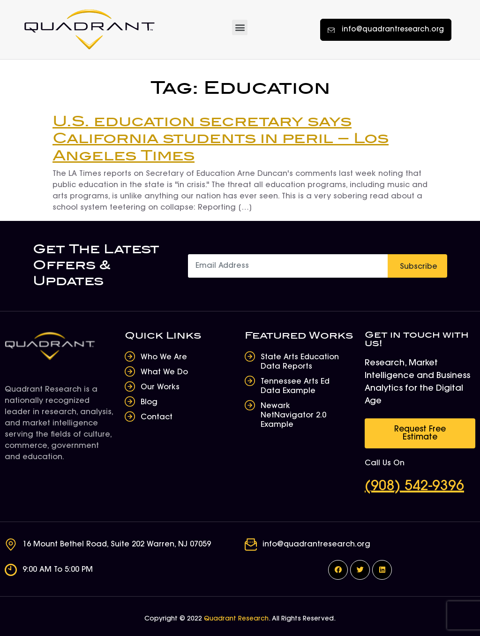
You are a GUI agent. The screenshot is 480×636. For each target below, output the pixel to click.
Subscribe (418, 267)
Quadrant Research (236, 619)
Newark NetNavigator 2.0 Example (293, 415)
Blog (149, 402)
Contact (156, 417)
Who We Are (164, 357)
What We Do (164, 372)
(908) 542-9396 (414, 487)
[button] (240, 27)
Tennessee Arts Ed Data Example (295, 386)
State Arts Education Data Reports (300, 362)
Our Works (160, 387)
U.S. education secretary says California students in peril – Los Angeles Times (220, 139)
